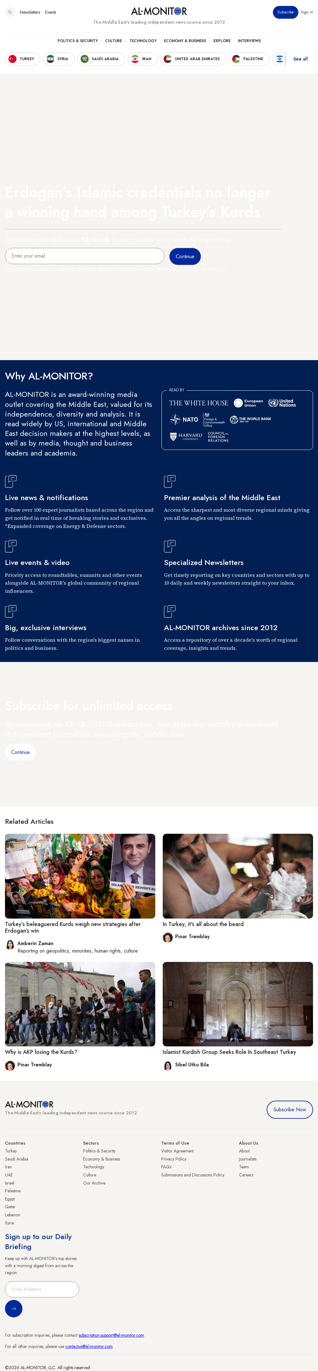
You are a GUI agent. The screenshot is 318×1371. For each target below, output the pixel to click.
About (244, 1151)
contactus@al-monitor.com (89, 1346)
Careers (246, 1175)
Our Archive (94, 1183)
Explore (222, 41)
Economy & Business (185, 41)
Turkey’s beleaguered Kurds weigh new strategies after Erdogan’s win (73, 927)
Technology (143, 41)
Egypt (10, 1199)
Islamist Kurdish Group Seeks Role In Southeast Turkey (229, 1052)
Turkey (11, 1151)
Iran (8, 1167)
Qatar (10, 1207)
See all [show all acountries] (300, 59)
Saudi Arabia (16, 1159)
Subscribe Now (290, 1109)
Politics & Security (78, 41)
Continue (20, 752)
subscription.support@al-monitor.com (111, 1335)
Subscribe (286, 12)
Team (244, 1167)
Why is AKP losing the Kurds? (41, 1052)
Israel (9, 1183)
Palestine (13, 1191)
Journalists (247, 1159)
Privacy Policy (173, 1159)
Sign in (307, 12)
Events (50, 12)
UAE (9, 1175)
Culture (113, 41)
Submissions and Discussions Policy (192, 1175)
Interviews (249, 41)
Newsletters (30, 12)
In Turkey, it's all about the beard (203, 924)
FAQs (166, 1167)
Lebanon (12, 1215)
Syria (9, 1223)
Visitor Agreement (177, 1151)
